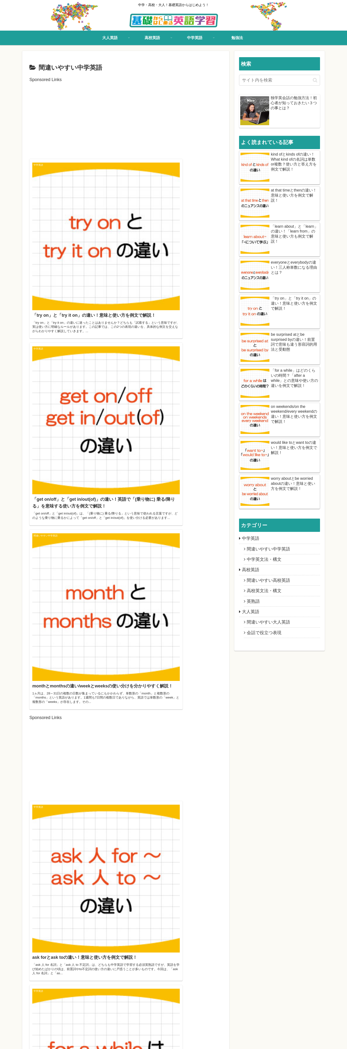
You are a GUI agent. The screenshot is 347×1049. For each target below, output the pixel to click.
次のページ (126, 972)
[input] (279, 80)
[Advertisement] (125, 117)
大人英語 (33, 1042)
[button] (315, 80)
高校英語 (52, 1042)
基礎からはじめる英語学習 (271, 1042)
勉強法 (87, 1042)
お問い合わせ (108, 1042)
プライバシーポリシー (140, 1042)
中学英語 (70, 1042)
